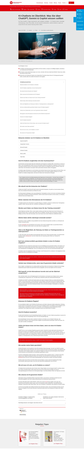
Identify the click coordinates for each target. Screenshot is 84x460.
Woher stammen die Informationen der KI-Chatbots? (30, 94)
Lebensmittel (32, 9)
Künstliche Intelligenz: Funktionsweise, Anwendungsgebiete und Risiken (26, 397)
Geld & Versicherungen (16, 9)
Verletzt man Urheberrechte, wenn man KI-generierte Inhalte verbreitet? (33, 110)
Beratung (46, 2)
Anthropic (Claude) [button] (22, 150)
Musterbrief (20, 357)
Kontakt (50, 2)
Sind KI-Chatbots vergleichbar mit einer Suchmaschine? (30, 87)
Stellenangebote (80, 24)
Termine (64, 2)
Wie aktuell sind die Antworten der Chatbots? (28, 91)
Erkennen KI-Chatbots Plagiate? (26, 116)
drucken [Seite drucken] (30, 30)
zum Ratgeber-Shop (33, 443)
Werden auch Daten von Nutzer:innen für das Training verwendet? (32, 97)
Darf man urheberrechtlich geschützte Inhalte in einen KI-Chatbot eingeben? (34, 107)
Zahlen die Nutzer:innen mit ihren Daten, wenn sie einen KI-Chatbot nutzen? (34, 123)
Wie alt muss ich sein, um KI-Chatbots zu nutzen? (29, 129)
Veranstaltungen (39, 2)
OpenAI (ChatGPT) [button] (23, 141)
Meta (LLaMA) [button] (22, 153)
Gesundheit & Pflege (47, 9)
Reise (60, 9)
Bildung (55, 2)
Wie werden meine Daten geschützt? (27, 126)
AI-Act (46, 381)
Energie (54, 9)
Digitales (25, 9)
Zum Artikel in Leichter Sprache (47, 30)
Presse (59, 2)
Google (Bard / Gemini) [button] (23, 144)
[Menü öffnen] (71, 3)
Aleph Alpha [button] (21, 157)
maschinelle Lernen (25, 224)
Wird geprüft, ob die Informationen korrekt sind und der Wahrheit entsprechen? (35, 113)
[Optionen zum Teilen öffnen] (35, 30)
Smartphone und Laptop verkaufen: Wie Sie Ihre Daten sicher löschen (53, 397)
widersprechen (28, 235)
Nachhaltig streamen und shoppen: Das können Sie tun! (30, 402)
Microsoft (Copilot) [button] (22, 147)
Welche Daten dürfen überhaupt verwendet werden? (30, 100)
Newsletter (81, 28)
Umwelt (38, 9)
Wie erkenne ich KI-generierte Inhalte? (27, 132)
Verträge (66, 9)
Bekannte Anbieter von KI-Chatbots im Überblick (29, 84)
